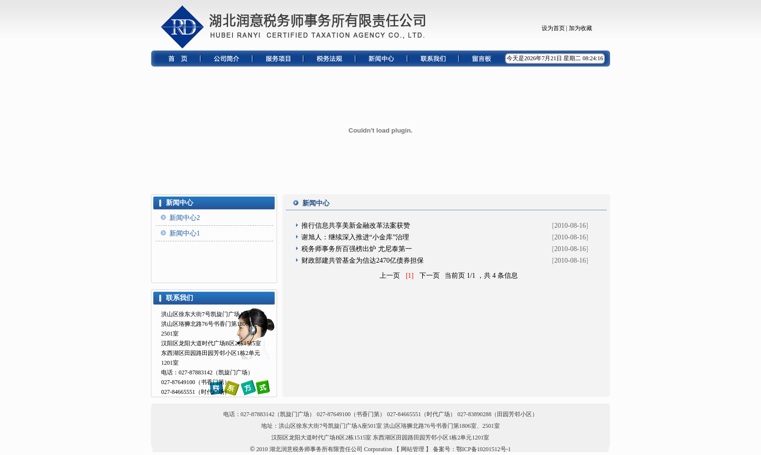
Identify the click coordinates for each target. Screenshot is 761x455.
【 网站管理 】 (412, 449)
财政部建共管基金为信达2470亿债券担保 (362, 260)
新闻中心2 (184, 217)
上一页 (390, 275)
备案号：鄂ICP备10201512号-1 (472, 449)
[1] (410, 275)
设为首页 (553, 28)
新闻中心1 (184, 233)
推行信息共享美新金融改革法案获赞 (356, 225)
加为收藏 (580, 28)
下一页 (429, 275)
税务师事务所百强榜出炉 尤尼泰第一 (357, 249)
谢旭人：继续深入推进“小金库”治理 (356, 237)
